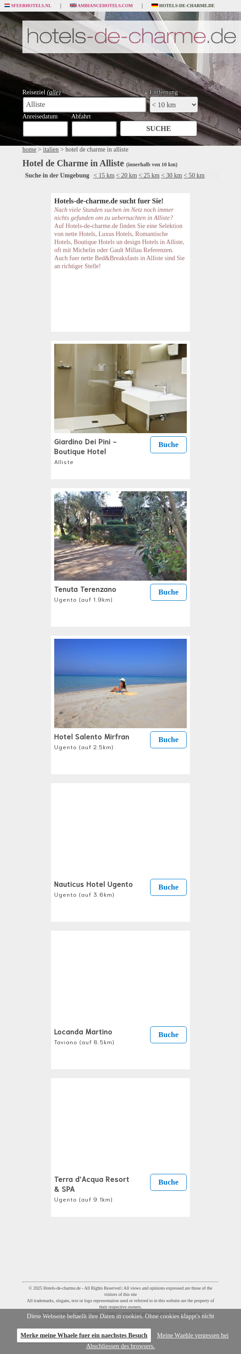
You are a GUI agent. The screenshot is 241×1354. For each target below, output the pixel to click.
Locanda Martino (84, 1035)
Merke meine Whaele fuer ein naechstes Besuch (84, 1335)
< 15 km (104, 175)
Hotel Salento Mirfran (91, 740)
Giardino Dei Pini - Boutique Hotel (85, 450)
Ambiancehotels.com (101, 6)
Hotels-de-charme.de (183, 6)
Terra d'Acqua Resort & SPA (91, 1188)
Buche (169, 444)
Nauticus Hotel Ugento (93, 888)
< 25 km (148, 175)
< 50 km (194, 175)
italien (51, 149)
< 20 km (126, 175)
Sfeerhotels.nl (28, 6)
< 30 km (171, 175)
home (29, 149)
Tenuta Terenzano (85, 593)
